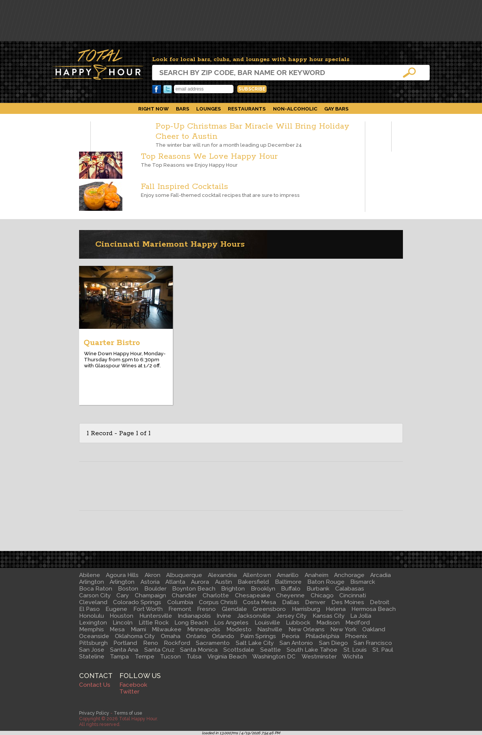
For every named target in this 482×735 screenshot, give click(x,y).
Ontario (196, 636)
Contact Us (94, 684)
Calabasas (349, 588)
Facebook (156, 89)
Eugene (116, 609)
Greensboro (269, 609)
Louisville (267, 622)
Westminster (319, 656)
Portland (125, 643)
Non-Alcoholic (295, 109)
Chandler (184, 595)
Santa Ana (124, 649)
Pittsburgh (93, 643)
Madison (328, 622)
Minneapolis (203, 629)
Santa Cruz (159, 649)
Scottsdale (238, 649)
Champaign (150, 595)
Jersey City (291, 615)
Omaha (170, 636)
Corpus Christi (218, 602)
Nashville (269, 629)
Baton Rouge (326, 581)
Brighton (233, 588)
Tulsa (193, 656)
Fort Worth (148, 609)
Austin (223, 581)
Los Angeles (231, 622)
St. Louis (355, 649)
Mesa (117, 629)
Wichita (352, 656)
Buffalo (290, 588)
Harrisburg (306, 609)
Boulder (155, 588)
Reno (150, 643)
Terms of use (128, 713)
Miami (138, 629)
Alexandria (222, 575)
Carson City (95, 595)
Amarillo (288, 575)
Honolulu (91, 615)
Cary (122, 595)
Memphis (91, 629)
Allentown (257, 575)
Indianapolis (194, 615)
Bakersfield (253, 581)
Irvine (224, 615)
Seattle (270, 649)
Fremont (179, 609)
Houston (121, 615)
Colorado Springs (137, 602)
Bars (182, 109)
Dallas (290, 602)
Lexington (93, 622)
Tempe (144, 656)
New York (343, 629)
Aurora (200, 581)
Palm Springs (258, 636)
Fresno (206, 609)
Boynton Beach (193, 588)
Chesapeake (252, 595)
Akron (152, 575)
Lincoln (123, 622)
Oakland (373, 629)
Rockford (177, 643)
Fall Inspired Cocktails (184, 187)
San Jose (91, 649)
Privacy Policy (94, 713)
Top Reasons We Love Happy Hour (209, 157)
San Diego (333, 643)
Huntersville (155, 615)
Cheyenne (290, 595)
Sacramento (213, 643)
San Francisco (373, 643)
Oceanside (94, 636)
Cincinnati (352, 595)
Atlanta (175, 581)
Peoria (290, 636)
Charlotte (216, 595)
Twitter (167, 89)
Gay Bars (336, 109)
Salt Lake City (255, 643)
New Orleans (306, 629)
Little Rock (154, 622)
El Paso (89, 609)
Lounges (208, 109)
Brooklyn (263, 588)
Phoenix (356, 636)
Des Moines (347, 602)
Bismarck (362, 581)
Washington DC (274, 656)
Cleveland (93, 602)
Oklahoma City (135, 636)
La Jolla (360, 615)
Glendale (234, 609)
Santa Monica (199, 649)
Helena (336, 609)
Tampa (119, 656)
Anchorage (349, 575)
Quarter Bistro (112, 343)
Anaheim (316, 575)
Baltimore (288, 581)
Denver (315, 602)
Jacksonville (254, 615)
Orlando (223, 636)
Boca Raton (95, 588)
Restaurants (247, 109)
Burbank (318, 588)
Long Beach (191, 622)
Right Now (153, 109)
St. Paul (382, 649)
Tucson (170, 656)
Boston (128, 588)
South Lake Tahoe (312, 649)
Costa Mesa (259, 602)
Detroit (379, 602)
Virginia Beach (227, 656)
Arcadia (380, 575)
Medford (357, 622)
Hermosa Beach (373, 609)
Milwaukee (167, 629)
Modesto (239, 629)
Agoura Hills (122, 575)
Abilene (89, 575)
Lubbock (298, 622)
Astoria (150, 581)
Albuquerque (184, 575)
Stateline (91, 656)
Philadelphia (322, 636)
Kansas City (329, 615)
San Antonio (296, 643)
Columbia (180, 602)
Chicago (322, 595)
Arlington (91, 581)
